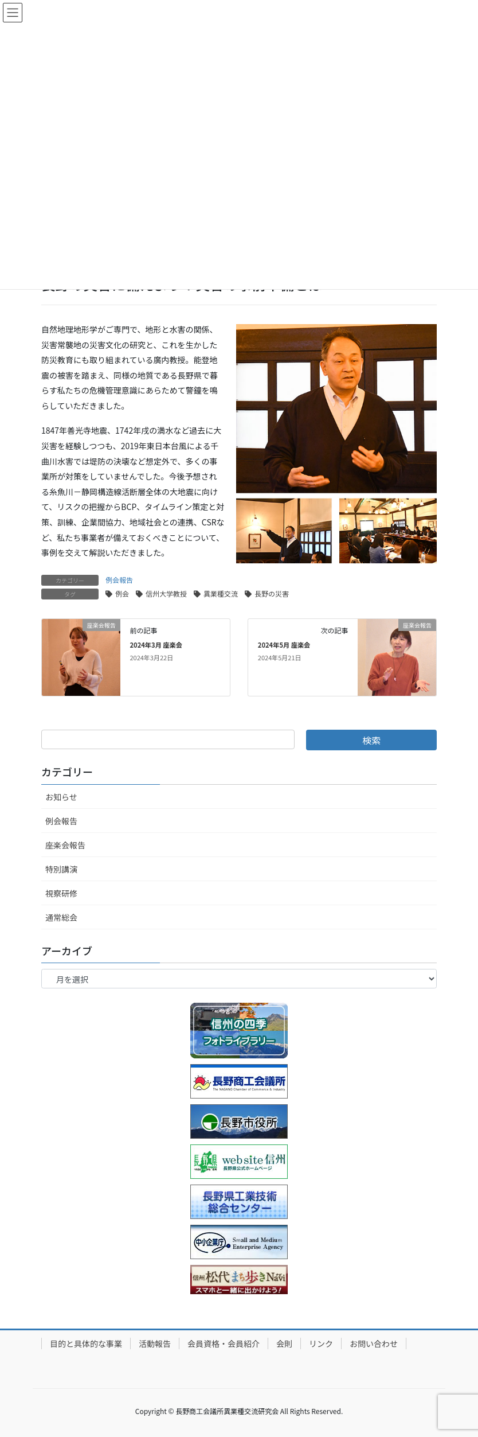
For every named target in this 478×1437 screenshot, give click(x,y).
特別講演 (61, 869)
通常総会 (61, 917)
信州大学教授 (166, 593)
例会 (122, 593)
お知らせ (61, 797)
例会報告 (119, 580)
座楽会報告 (65, 845)
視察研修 (61, 893)
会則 (284, 1343)
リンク (321, 1343)
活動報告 (155, 1343)
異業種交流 (220, 593)
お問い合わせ (374, 1343)
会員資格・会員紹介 (223, 1343)
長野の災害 (271, 593)
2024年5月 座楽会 (284, 644)
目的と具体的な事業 (86, 1343)
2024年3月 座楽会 (156, 644)
